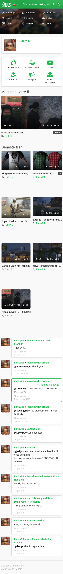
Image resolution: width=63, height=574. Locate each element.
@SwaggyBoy (22, 410)
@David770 (20, 432)
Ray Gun (31, 447)
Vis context (20, 352)
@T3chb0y (20, 388)
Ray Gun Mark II (35, 520)
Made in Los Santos (11, 569)
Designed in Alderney (12, 565)
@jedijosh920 (21, 451)
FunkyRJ (24, 40)
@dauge (18, 546)
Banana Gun (33, 429)
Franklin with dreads (38, 362)
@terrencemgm (22, 366)
